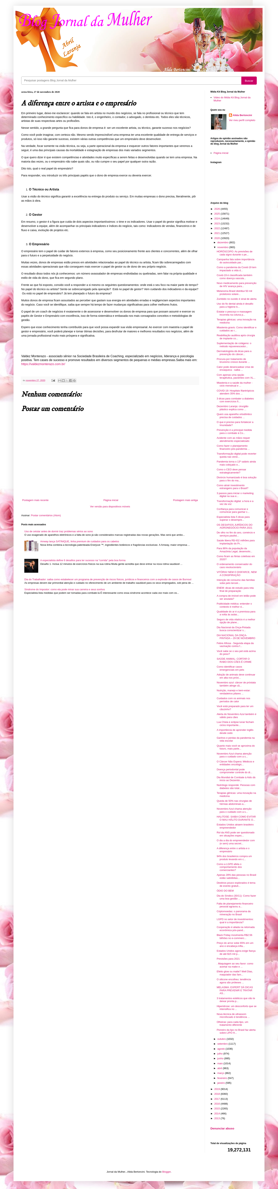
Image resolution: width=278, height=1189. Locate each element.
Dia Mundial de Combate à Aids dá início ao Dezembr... (236, 779)
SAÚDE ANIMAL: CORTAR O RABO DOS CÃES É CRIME (234, 660)
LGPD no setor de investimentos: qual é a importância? (235, 921)
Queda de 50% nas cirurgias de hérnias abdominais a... (234, 802)
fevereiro (222, 1078)
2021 (217, 233)
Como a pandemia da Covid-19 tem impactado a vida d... (236, 269)
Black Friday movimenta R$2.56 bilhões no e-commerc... (234, 937)
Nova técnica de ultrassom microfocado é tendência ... (233, 1016)
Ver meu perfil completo (242, 120)
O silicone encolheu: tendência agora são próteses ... (234, 981)
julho (220, 1053)
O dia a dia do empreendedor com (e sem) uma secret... (236, 842)
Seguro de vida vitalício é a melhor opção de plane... (236, 621)
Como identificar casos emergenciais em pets (230, 668)
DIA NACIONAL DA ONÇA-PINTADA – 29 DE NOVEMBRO (236, 637)
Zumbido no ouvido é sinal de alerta (236, 298)
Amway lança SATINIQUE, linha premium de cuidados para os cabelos (79, 541)
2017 (217, 1098)
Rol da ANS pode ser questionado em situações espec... (235, 834)
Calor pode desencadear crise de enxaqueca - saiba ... (235, 368)
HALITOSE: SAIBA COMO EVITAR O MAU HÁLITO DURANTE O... (236, 818)
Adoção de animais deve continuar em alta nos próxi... (236, 676)
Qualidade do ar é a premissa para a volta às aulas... (236, 613)
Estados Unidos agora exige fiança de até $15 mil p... (236, 952)
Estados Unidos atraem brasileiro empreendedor (235, 826)
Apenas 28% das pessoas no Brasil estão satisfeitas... (236, 876)
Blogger (166, 1171)
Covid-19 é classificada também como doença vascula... (234, 277)
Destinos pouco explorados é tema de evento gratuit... (236, 884)
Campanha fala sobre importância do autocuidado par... (235, 261)
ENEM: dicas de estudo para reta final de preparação (235, 589)
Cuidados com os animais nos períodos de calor (233, 700)
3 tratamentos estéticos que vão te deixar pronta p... (236, 1000)
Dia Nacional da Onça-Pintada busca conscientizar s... (233, 629)
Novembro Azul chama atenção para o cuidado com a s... (234, 755)
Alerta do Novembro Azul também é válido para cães (236, 716)
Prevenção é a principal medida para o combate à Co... (234, 432)
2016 (217, 1103)
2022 (217, 228)
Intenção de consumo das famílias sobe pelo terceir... (236, 581)
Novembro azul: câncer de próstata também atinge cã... (236, 684)
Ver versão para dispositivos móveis (110, 506)
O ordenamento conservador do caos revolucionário (234, 566)
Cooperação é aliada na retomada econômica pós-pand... (236, 929)
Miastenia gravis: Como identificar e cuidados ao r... (236, 329)
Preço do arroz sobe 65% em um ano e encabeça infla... (235, 944)
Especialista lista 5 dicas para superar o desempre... (233, 518)
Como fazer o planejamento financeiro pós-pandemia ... (233, 447)
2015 (217, 1108)
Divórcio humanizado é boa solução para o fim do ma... (236, 479)
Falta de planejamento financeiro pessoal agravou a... (235, 905)
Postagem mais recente (35, 500)
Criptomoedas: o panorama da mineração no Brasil (234, 913)
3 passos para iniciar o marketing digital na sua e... (235, 495)
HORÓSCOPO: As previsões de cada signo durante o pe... (234, 253)
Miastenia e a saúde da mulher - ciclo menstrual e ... (235, 384)
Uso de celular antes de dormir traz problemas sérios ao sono (58, 531)
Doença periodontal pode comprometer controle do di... (234, 771)
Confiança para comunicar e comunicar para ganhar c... (233, 511)
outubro (222, 1038)
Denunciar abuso (222, 1128)
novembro (223, 247)
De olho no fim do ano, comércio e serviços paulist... (236, 534)
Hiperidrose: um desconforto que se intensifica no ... (236, 1008)
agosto (221, 1048)
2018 (217, 1093)
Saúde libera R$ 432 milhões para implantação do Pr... (236, 542)
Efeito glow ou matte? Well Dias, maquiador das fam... (235, 973)
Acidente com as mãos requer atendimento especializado (233, 439)
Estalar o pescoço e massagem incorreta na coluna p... (234, 313)
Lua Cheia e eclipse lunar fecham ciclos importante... (235, 724)
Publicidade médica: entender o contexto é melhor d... (234, 605)
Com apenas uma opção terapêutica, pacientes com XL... (236, 376)
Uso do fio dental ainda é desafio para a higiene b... (235, 305)
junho (220, 1058)
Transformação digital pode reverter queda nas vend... (236, 455)
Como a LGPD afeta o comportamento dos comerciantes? (229, 867)
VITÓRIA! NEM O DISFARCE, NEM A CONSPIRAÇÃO (237, 574)
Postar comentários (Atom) (46, 515)
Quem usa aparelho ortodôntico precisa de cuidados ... (234, 416)
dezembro (223, 242)
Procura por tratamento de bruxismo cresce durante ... (233, 361)
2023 (217, 223)
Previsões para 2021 (228, 958)
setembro (223, 1043)
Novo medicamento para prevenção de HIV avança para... (236, 285)
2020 (217, 238)
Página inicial (110, 500)
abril (220, 1068)
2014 (217, 1113)
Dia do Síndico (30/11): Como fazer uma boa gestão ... (236, 897)
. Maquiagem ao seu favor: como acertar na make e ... (235, 965)
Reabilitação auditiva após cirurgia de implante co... (236, 337)
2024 (217, 218)
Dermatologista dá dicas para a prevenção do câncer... (234, 353)
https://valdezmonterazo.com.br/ (43, 364)
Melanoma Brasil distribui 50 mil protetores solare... (234, 293)
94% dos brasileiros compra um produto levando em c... (234, 858)
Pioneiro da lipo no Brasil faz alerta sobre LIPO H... (236, 1031)
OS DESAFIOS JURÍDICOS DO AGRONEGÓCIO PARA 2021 (234, 526)
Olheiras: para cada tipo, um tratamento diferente (232, 1023)
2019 (217, 1089)
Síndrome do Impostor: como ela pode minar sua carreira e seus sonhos (64, 589)
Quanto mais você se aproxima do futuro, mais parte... (236, 747)
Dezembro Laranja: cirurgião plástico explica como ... (232, 408)
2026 (217, 208)
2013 (217, 1118)
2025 (217, 213)
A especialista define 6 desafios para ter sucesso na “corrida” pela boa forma (82, 560)
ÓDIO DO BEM (225, 890)
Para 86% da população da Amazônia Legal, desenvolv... (234, 550)
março (221, 1073)
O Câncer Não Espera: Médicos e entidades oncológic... (235, 763)
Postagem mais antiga (185, 500)
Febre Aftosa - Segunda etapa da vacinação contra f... (235, 645)
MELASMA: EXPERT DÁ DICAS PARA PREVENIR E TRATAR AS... (235, 990)
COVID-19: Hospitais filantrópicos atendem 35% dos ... (235, 392)
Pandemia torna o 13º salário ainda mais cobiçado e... (236, 463)
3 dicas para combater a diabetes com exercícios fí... (235, 400)
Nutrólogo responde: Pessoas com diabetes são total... (236, 787)
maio (220, 1063)
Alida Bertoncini (242, 115)
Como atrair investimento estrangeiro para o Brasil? (232, 487)
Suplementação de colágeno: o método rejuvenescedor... (234, 345)
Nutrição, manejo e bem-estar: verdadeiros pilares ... (233, 692)
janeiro (221, 1082)
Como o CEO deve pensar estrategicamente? (231, 471)
